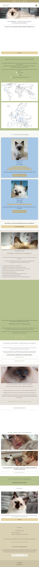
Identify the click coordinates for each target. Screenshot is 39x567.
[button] (36, 5)
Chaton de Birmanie (6, 5)
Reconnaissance (19, 564)
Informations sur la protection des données (19, 542)
